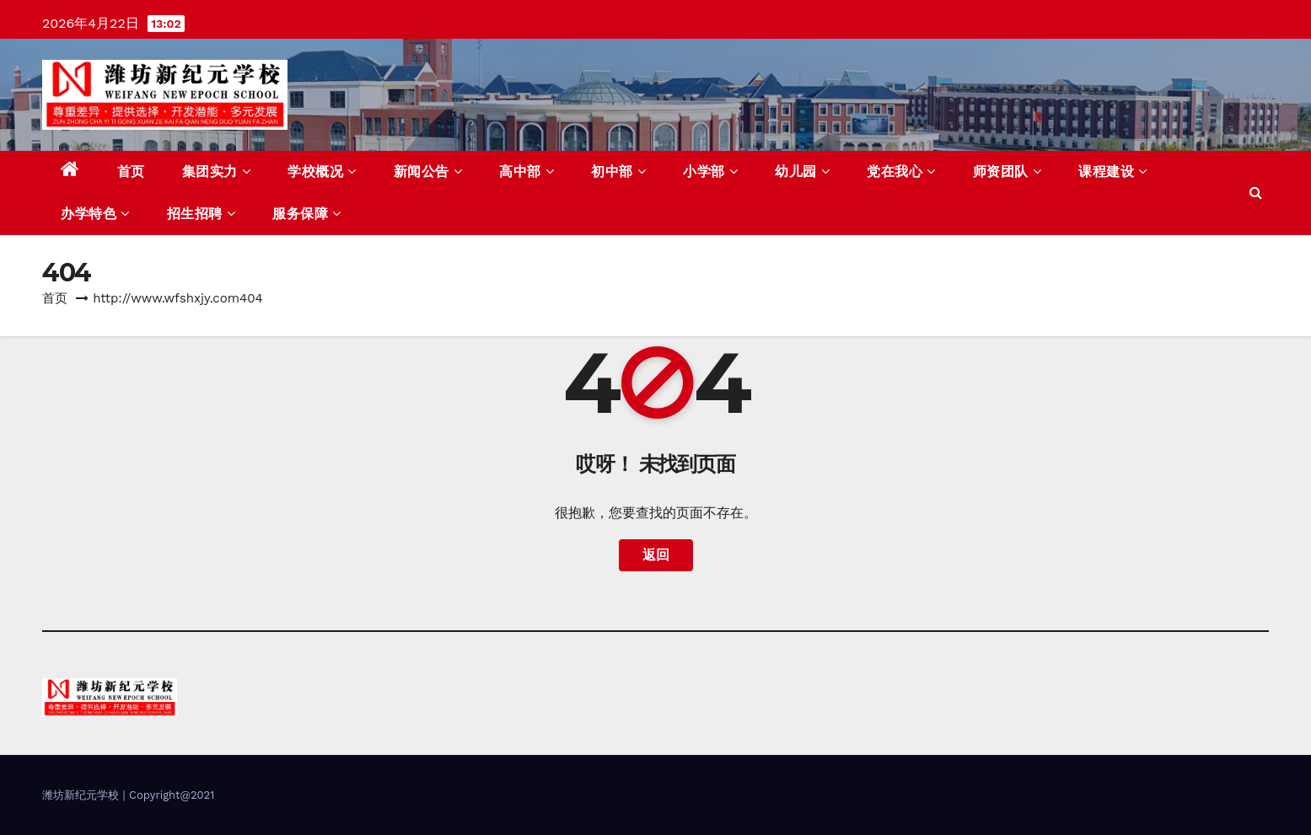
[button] (1255, 193)
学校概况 (322, 171)
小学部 (710, 171)
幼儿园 (802, 171)
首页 (131, 171)
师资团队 (1007, 171)
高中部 (526, 171)
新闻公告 (428, 171)
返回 (655, 555)
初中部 (618, 171)
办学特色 (95, 214)
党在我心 (901, 171)
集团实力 (216, 171)
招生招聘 (201, 214)
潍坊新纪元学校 (82, 795)
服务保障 (306, 214)
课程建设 (1112, 171)
